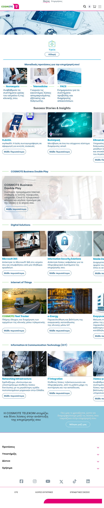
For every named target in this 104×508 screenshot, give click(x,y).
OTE (16, 492)
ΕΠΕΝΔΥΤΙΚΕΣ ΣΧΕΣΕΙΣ (80, 492)
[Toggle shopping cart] (94, 6)
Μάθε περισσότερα (16, 209)
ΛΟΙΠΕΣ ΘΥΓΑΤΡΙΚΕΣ (44, 492)
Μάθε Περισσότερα (14, 151)
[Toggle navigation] (99, 6)
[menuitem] (21, 481)
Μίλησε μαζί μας (78, 424)
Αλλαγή (52, 54)
